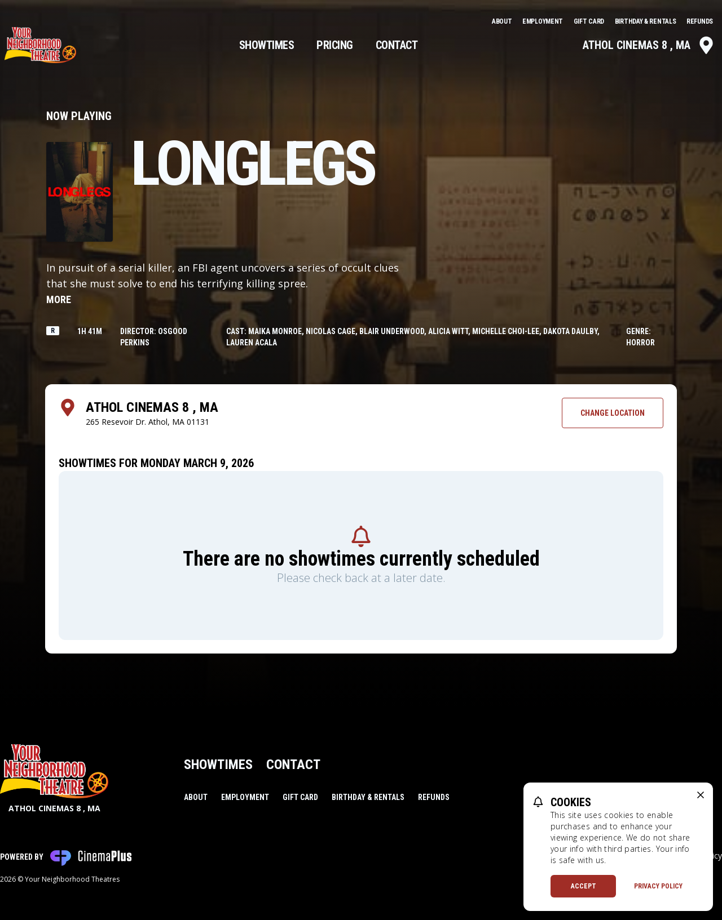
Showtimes (266, 45)
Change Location (612, 412)
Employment (543, 21)
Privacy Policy (658, 886)
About (502, 21)
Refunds (699, 21)
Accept (583, 886)
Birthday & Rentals (646, 21)
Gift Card (590, 21)
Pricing (334, 45)
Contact (397, 45)
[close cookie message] (700, 795)
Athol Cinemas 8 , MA (649, 45)
